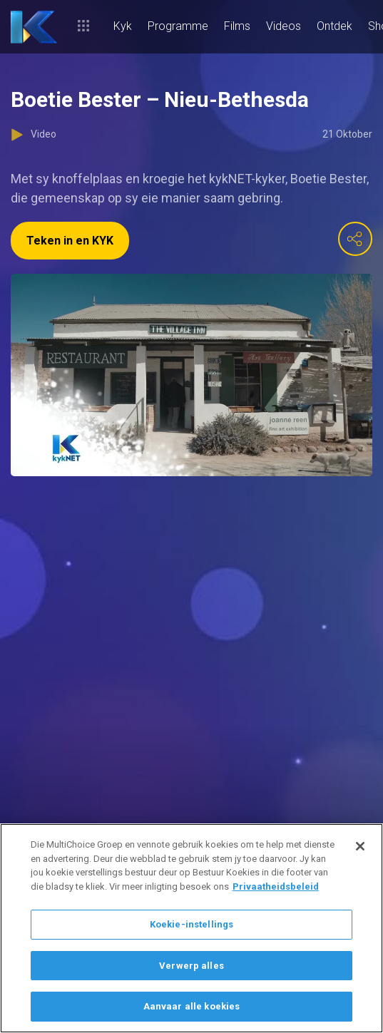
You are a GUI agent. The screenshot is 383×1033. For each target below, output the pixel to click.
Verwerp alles (191, 965)
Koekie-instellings (191, 924)
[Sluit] (360, 846)
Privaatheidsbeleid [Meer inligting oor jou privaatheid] (276, 886)
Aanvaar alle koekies (191, 1006)
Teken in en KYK (69, 240)
